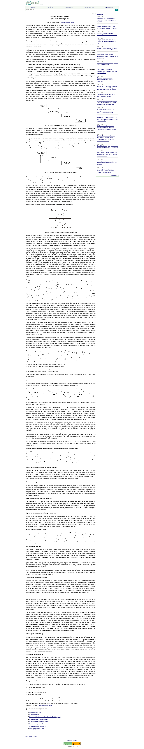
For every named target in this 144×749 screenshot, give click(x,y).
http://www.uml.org (34, 714)
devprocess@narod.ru (67, 22)
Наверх (75, 740)
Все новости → (115, 175)
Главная (69, 740)
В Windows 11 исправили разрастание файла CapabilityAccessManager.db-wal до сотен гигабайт (107, 119)
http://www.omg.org (35, 712)
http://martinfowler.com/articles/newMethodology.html (44, 717)
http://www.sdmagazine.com (37, 726)
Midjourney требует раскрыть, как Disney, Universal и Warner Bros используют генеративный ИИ (105, 111)
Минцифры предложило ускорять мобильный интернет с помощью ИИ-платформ (107, 162)
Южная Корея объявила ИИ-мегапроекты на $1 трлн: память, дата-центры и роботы (107, 71)
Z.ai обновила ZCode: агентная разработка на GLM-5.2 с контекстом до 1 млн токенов (107, 56)
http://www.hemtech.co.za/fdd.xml (39, 721)
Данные (33, 7)
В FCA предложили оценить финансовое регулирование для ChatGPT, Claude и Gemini (105, 170)
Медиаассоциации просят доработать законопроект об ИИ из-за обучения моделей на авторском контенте (107, 102)
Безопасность (69, 7)
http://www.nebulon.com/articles (38, 719)
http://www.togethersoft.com (37, 724)
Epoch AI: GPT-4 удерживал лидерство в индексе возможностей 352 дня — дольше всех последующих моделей (107, 87)
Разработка (50, 7)
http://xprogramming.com (36, 728)
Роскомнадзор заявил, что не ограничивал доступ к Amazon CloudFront (105, 79)
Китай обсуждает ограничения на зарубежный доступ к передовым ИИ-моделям (107, 20)
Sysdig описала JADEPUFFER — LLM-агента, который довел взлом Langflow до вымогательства (107, 154)
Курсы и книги (109, 7)
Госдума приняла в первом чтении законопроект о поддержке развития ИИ (106, 41)
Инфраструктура (88, 7)
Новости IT (100, 14)
